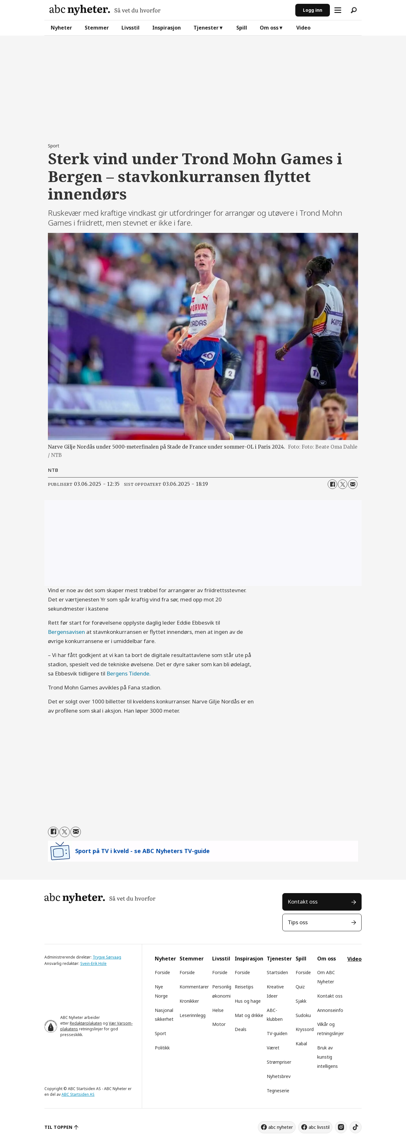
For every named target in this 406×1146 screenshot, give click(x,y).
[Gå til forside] (104, 10)
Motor (219, 1024)
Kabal (301, 1044)
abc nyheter (280, 1127)
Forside (162, 972)
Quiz (300, 987)
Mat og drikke (249, 1015)
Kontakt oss (303, 901)
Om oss (269, 27)
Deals (240, 1029)
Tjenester (206, 27)
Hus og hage (248, 1001)
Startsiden (277, 972)
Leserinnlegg (193, 1015)
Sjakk (301, 1001)
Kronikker (189, 1001)
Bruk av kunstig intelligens (327, 1057)
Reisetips (244, 987)
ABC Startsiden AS (78, 1094)
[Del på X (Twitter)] (342, 484)
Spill (241, 27)
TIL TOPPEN (58, 1127)
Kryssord (305, 1029)
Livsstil (130, 27)
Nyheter (61, 27)
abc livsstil (319, 1127)
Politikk (162, 1048)
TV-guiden (277, 1033)
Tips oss (298, 922)
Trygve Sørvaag (107, 957)
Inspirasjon (166, 27)
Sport (160, 1033)
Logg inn (312, 10)
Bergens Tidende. (129, 673)
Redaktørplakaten (86, 1023)
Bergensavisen (66, 631)
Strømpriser (279, 1062)
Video (303, 27)
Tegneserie (278, 1091)
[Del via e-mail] (352, 484)
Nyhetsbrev (279, 1076)
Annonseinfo (330, 1010)
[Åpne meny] (338, 10)
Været (273, 1048)
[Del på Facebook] (332, 484)
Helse (218, 1010)
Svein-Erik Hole (93, 963)
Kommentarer (194, 987)
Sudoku (303, 1015)
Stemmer (97, 27)
